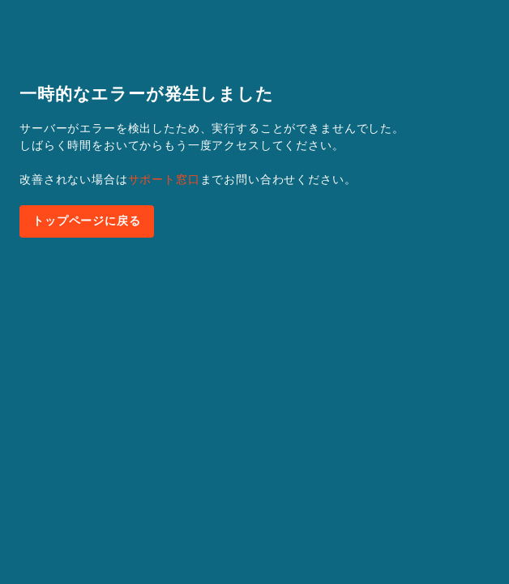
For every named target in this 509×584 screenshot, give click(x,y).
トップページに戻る (86, 220)
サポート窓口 (164, 179)
